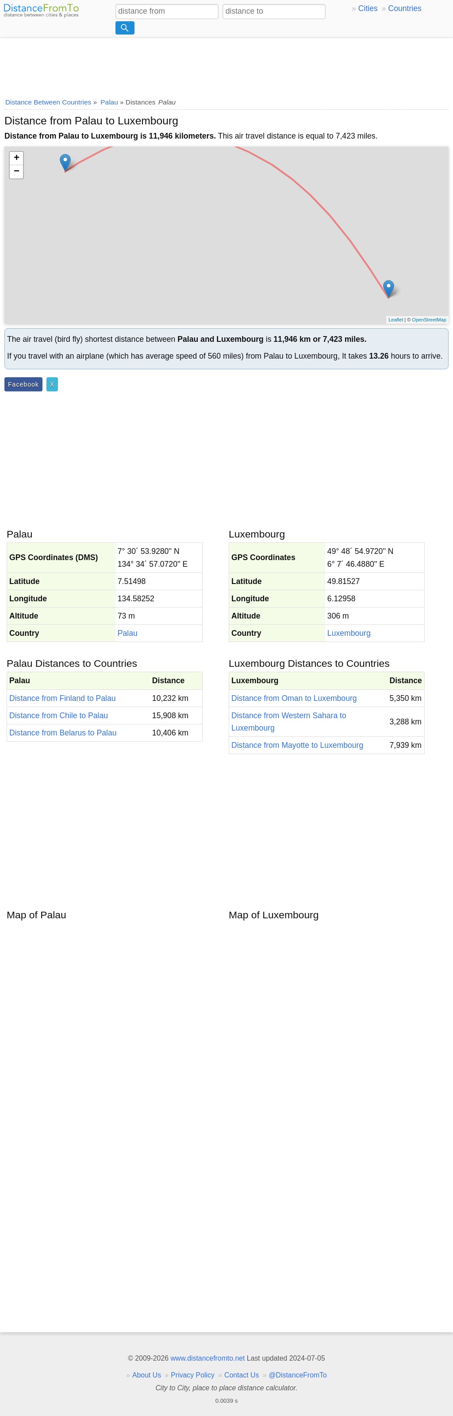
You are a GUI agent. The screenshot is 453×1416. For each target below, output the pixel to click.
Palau (128, 633)
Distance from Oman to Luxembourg (294, 698)
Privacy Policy (193, 1375)
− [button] (16, 171)
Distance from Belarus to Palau (63, 732)
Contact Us (241, 1375)
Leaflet (395, 319)
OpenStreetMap (429, 319)
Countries (404, 8)
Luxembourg (349, 633)
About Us (146, 1375)
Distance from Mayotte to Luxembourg (297, 745)
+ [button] (16, 158)
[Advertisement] (226, 65)
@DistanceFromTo (298, 1375)
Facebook (23, 384)
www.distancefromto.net (207, 1358)
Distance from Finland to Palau (62, 698)
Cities (368, 8)
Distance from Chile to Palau (58, 715)
